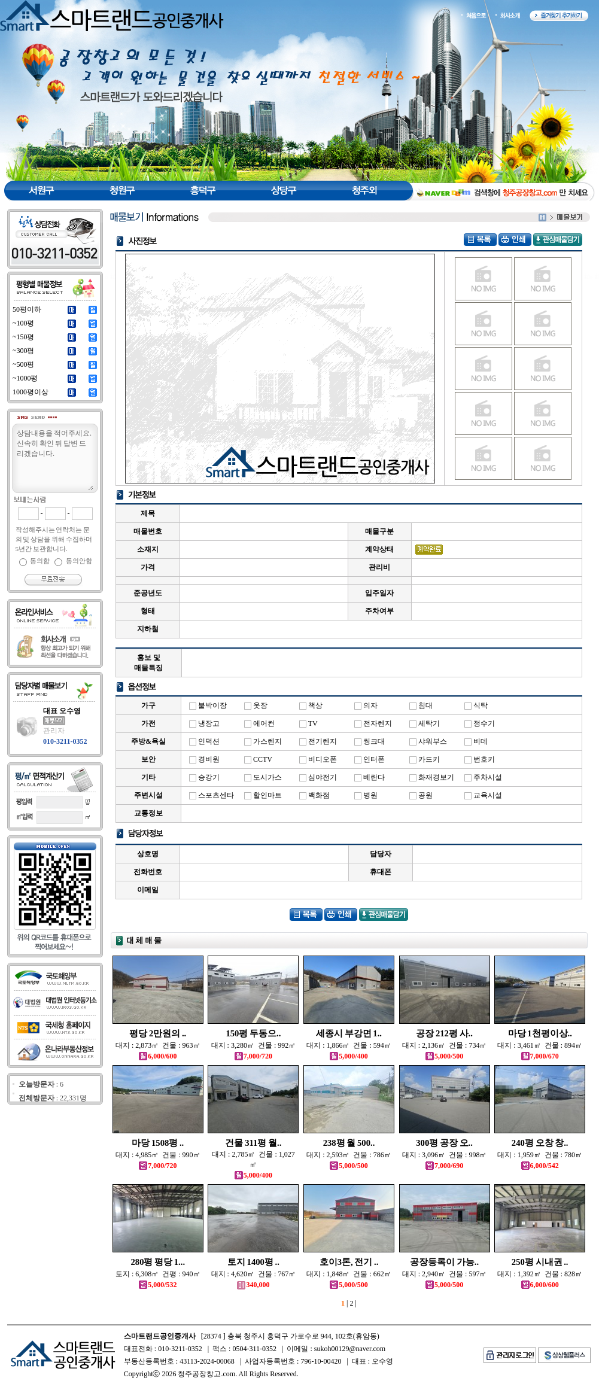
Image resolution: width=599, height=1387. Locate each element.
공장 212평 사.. (444, 1033)
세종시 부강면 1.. (349, 1033)
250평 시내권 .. (540, 1262)
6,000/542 (540, 1165)
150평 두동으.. (253, 1033)
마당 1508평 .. (158, 1143)
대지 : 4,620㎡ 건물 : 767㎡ (253, 1274)
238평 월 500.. (349, 1143)
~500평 (24, 364)
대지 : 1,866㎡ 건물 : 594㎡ (348, 1045)
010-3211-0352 (65, 741)
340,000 (253, 1284)
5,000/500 (444, 1056)
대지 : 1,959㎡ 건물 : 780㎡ (539, 1155)
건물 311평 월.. (253, 1143)
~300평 (24, 350)
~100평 (24, 323)
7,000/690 (444, 1165)
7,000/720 (253, 1056)
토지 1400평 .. (253, 1262)
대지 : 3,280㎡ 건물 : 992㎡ (253, 1045)
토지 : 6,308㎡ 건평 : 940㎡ (157, 1274)
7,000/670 (540, 1056)
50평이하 (27, 309)
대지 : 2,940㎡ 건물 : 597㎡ (444, 1274)
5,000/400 (348, 1056)
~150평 (24, 337)
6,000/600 (158, 1056)
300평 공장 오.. (444, 1143)
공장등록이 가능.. (444, 1262)
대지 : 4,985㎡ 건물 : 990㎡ (157, 1155)
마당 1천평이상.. (540, 1033)
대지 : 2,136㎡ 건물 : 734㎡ (444, 1045)
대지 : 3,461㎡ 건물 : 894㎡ (539, 1045)
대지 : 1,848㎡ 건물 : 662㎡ (348, 1274)
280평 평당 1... (157, 1262)
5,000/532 (158, 1284)
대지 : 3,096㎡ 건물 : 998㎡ (444, 1155)
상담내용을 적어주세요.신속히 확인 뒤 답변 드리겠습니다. (54, 459)
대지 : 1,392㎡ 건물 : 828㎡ (539, 1274)
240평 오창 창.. (540, 1143)
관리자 (54, 730)
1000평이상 (30, 392)
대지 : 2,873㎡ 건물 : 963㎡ (157, 1045)
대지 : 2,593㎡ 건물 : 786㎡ (348, 1155)
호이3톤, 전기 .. (349, 1262)
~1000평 (25, 378)
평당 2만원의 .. (157, 1033)
